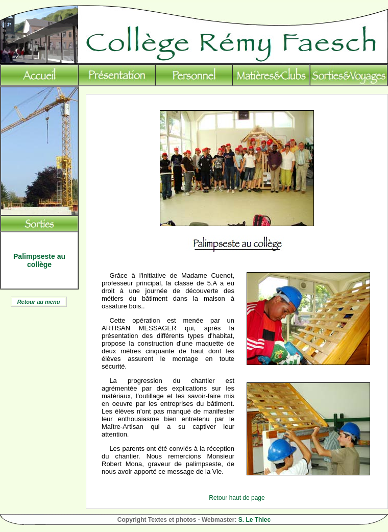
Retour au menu (38, 302)
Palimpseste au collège (39, 260)
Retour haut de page (236, 497)
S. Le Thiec (254, 519)
